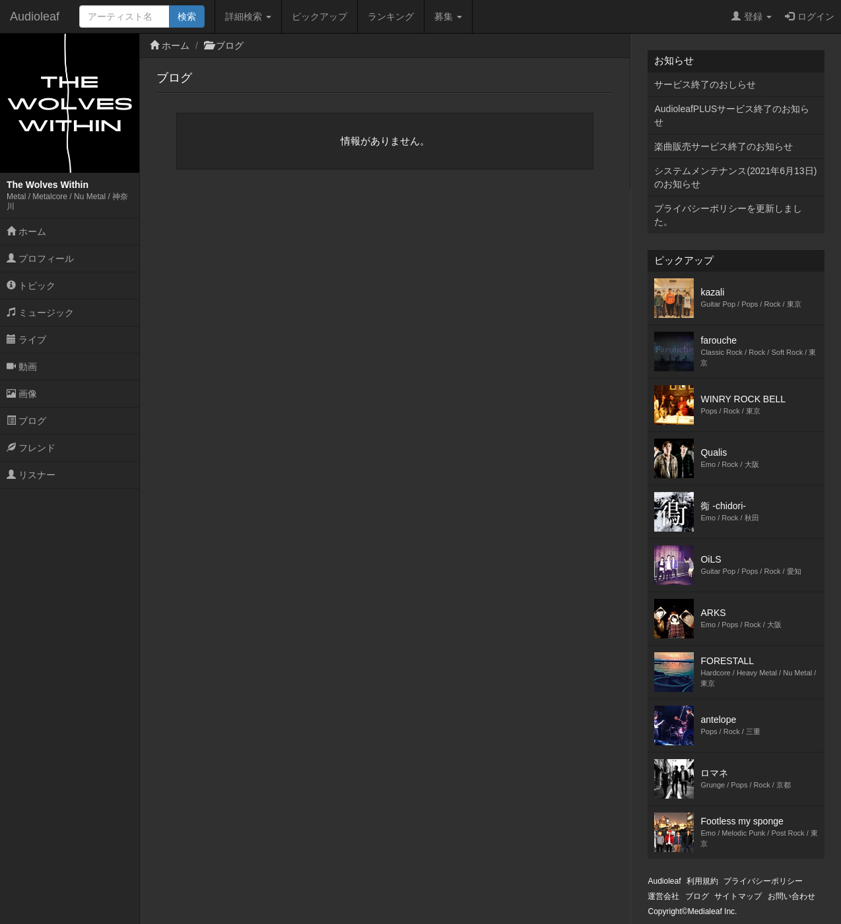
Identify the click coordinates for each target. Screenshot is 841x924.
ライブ (26, 339)
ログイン (809, 16)
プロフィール (40, 258)
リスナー (31, 475)
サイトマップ (738, 896)
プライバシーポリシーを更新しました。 (728, 215)
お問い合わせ (791, 896)
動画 (22, 366)
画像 (22, 393)
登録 (751, 16)
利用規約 (702, 881)
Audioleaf (34, 16)
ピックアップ (319, 16)
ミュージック (40, 312)
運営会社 (663, 896)
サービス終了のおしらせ (705, 84)
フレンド (31, 448)
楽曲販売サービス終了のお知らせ (723, 146)
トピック (31, 285)
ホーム (26, 231)
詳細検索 (248, 16)
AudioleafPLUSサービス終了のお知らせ (731, 115)
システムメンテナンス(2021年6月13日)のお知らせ (735, 177)
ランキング (391, 16)
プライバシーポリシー (763, 881)
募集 (448, 16)
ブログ (26, 421)
